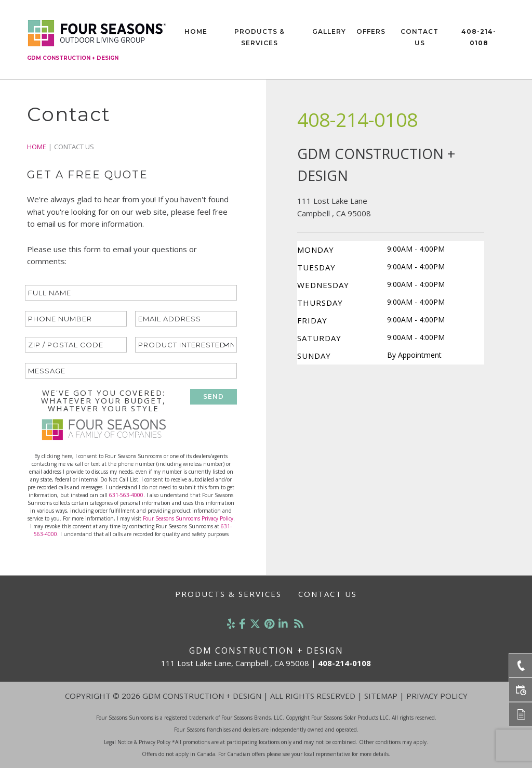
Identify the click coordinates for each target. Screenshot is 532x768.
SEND (213, 396)
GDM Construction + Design (72, 58)
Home (195, 31)
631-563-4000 (126, 495)
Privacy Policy (437, 696)
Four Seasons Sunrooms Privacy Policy (188, 518)
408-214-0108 (478, 37)
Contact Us (419, 37)
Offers (370, 31)
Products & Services (259, 37)
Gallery (329, 31)
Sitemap (380, 696)
